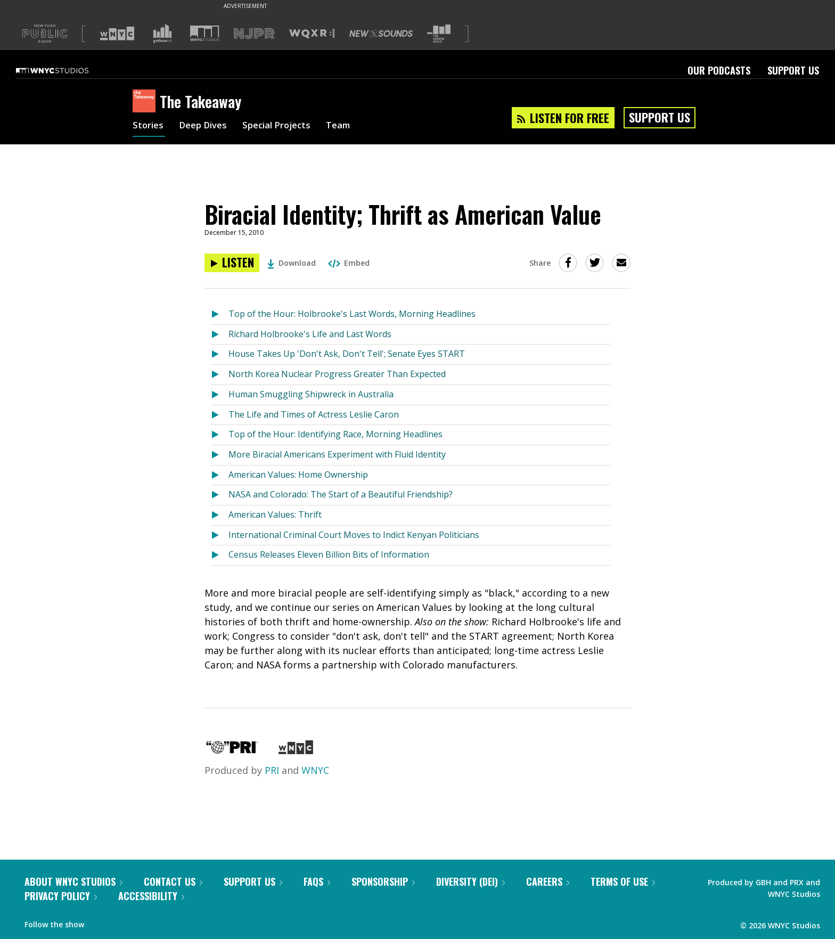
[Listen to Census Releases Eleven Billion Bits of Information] (219, 555)
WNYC (315, 770)
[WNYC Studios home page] (65, 70)
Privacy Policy (60, 896)
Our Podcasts (718, 70)
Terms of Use (623, 881)
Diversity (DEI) (470, 881)
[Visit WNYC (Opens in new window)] (117, 33)
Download (291, 263)
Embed (349, 263)
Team (351, 127)
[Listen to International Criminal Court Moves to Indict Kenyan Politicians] (219, 535)
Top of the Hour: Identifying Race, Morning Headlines (335, 434)
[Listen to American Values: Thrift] (219, 515)
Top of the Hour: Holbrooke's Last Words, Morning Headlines (352, 314)
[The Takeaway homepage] (146, 101)
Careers (547, 881)
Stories (149, 127)
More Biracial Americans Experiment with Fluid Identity (337, 454)
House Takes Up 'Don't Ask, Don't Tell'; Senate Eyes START (346, 354)
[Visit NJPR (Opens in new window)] (254, 33)
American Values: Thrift (275, 514)
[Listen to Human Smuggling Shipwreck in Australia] (219, 395)
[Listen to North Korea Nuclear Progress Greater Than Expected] (219, 375)
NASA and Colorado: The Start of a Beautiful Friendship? (340, 494)
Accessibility (151, 896)
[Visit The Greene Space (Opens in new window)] (439, 34)
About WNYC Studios (73, 881)
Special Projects (286, 127)
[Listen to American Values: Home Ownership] (219, 475)
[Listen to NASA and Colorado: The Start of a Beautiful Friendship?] (219, 495)
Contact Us (173, 881)
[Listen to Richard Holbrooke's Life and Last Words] (219, 335)
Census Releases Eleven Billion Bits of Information (328, 554)
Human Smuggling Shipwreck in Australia (311, 394)
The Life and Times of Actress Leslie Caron (313, 414)
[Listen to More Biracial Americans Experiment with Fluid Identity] (219, 455)
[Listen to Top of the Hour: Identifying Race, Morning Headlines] (219, 435)
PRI (272, 770)
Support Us (793, 70)
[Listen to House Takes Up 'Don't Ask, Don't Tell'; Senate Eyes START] (219, 354)
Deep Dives (207, 127)
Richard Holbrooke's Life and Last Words (309, 334)
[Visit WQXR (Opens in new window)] (311, 34)
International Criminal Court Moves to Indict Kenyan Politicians (353, 535)
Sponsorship (383, 881)
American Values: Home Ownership (298, 474)
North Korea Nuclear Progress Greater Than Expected (337, 374)
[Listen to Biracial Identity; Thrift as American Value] (231, 263)
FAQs (317, 881)
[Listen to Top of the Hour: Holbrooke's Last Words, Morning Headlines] (219, 314)
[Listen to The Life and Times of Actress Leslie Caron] (219, 415)
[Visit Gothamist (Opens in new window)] (162, 33)
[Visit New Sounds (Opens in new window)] (381, 33)
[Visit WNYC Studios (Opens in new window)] (204, 33)
